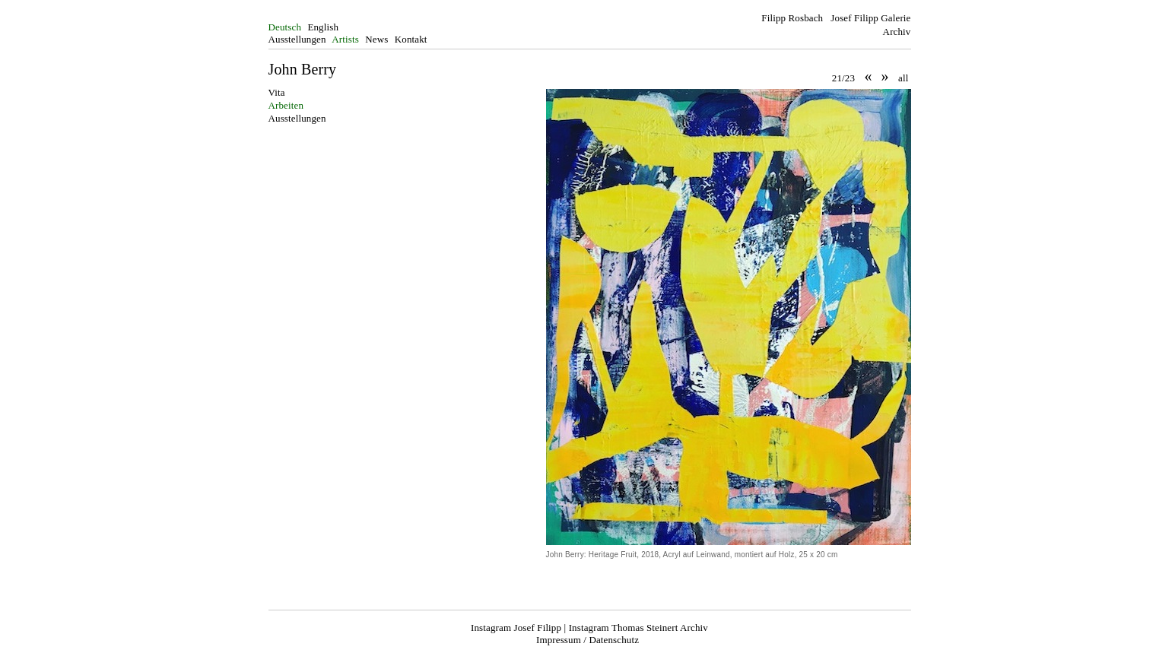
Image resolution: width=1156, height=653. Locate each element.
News (376, 39)
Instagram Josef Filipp (516, 627)
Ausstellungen (297, 39)
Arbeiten (286, 105)
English (322, 27)
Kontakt (411, 39)
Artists (345, 39)
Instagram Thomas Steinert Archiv (638, 627)
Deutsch (285, 27)
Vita (276, 92)
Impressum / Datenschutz (587, 639)
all (903, 78)
